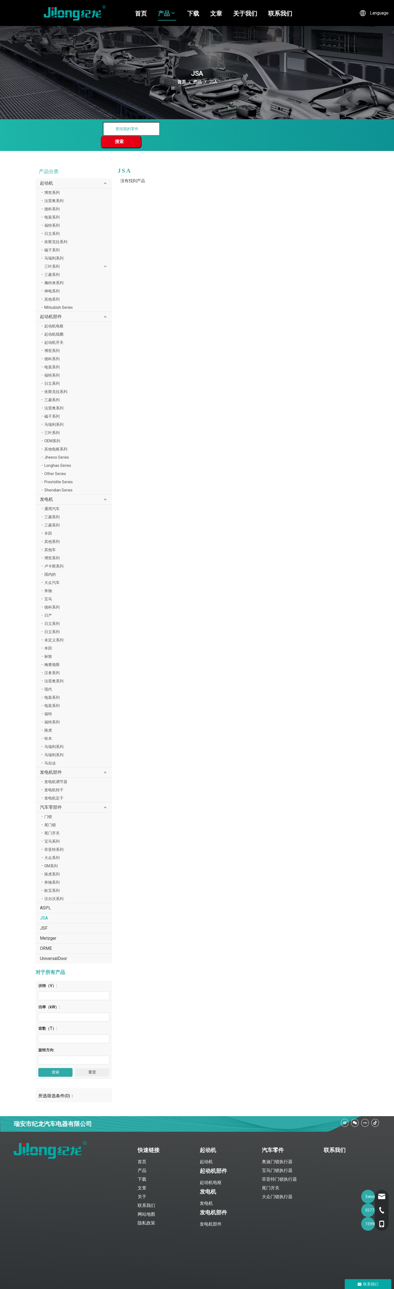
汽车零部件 (51, 807)
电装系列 (52, 217)
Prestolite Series (58, 482)
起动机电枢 (53, 326)
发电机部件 (51, 772)
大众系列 (52, 858)
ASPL (45, 907)
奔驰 (48, 591)
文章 (216, 12)
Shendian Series (58, 490)
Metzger (48, 938)
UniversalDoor (53, 958)
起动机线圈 (53, 334)
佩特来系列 (53, 283)
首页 (141, 12)
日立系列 (52, 233)
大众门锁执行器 (277, 1196)
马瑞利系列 (53, 258)
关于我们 (245, 12)
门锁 (48, 816)
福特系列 (52, 225)
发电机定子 (53, 798)
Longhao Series (57, 465)
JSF (44, 928)
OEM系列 (52, 441)
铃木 (48, 738)
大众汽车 (52, 582)
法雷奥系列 (53, 201)
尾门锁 (50, 825)
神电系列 (52, 291)
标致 (48, 656)
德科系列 (52, 209)
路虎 (48, 730)
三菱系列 (52, 274)
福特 (48, 714)
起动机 (46, 183)
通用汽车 (52, 509)
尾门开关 (52, 833)
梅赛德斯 (52, 664)
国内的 (50, 574)
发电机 (46, 499)
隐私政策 (146, 1223)
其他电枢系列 (55, 449)
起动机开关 (53, 342)
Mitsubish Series (58, 307)
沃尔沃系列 (53, 899)
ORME (46, 948)
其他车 (50, 550)
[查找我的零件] (131, 129)
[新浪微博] (345, 1123)
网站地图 (146, 1214)
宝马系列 (52, 841)
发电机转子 (53, 790)
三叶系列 (52, 266)
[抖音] (375, 1123)
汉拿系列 (52, 673)
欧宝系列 (52, 890)
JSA (44, 918)
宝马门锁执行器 (277, 1170)
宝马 (48, 599)
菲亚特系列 (53, 849)
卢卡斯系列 (53, 566)
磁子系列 (52, 250)
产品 (164, 12)
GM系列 (51, 866)
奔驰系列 (52, 882)
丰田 (48, 533)
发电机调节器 (55, 781)
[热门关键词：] (121, 142)
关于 (142, 1196)
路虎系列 (52, 874)
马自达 (50, 763)
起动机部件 (51, 316)
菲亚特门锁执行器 (279, 1179)
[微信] (355, 1123)
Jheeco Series (56, 457)
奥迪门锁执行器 (277, 1161)
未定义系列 (53, 640)
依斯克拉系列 (55, 242)
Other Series (55, 474)
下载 (193, 12)
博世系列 (52, 192)
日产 (48, 615)
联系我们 (280, 12)
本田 (48, 648)
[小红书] (365, 1123)
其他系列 (52, 299)
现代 (48, 689)
